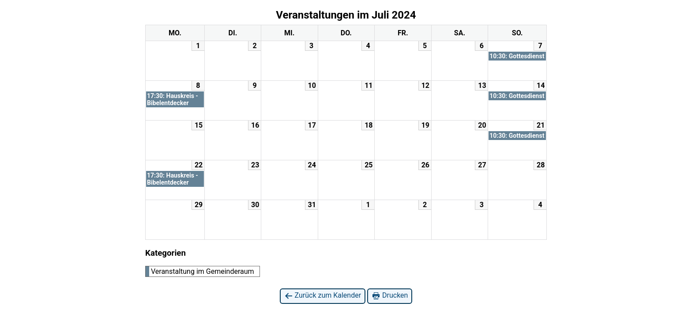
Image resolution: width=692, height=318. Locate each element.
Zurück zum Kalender (322, 295)
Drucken (390, 295)
